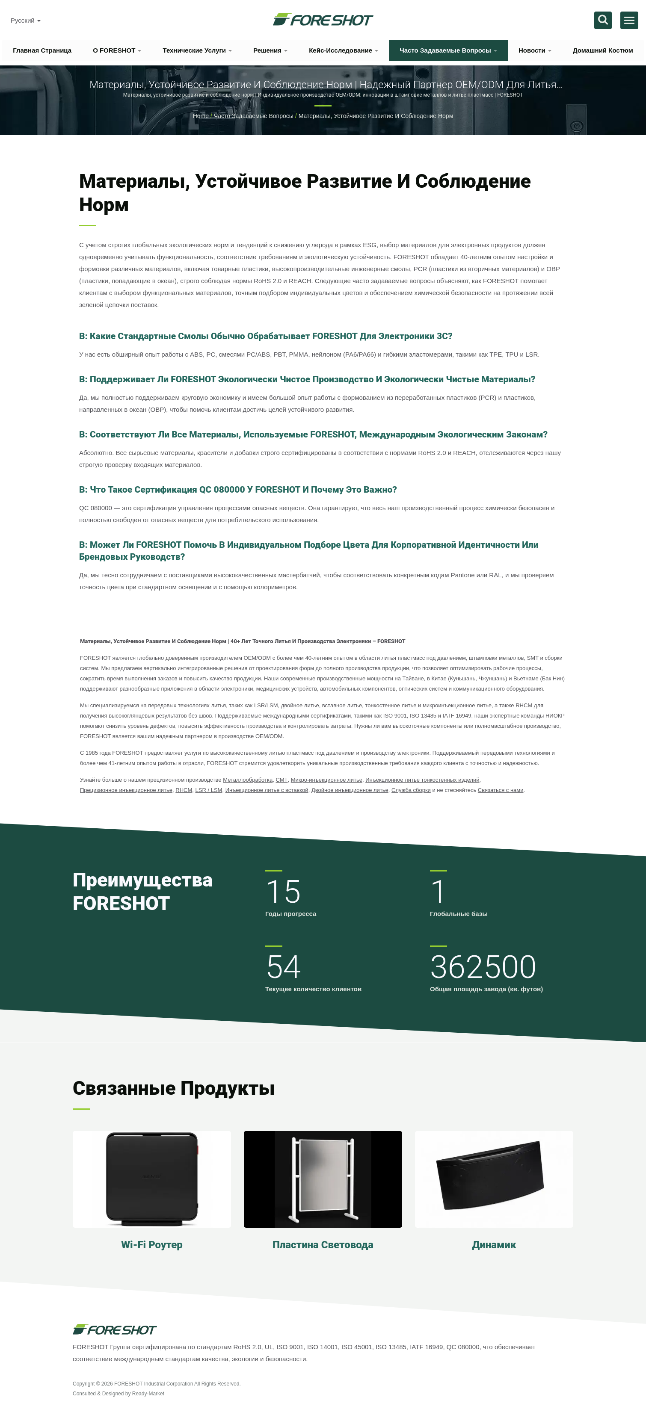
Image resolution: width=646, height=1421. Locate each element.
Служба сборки (411, 790)
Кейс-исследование (343, 50)
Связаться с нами (501, 790)
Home (201, 115)
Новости (535, 50)
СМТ (281, 780)
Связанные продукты (174, 1088)
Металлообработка (248, 780)
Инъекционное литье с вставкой (266, 790)
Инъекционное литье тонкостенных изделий (422, 780)
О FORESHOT (117, 50)
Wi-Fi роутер (152, 1245)
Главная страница (42, 50)
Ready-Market (148, 1394)
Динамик (494, 1245)
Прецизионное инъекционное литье (126, 790)
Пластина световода (323, 1245)
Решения (270, 50)
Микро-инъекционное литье (326, 780)
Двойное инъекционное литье (349, 790)
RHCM (183, 790)
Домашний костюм (603, 50)
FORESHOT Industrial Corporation (153, 1384)
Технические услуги (197, 50)
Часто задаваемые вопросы (448, 50)
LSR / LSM (209, 790)
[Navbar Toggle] (629, 20)
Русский (26, 20)
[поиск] (603, 20)
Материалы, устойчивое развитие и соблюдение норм (376, 115)
